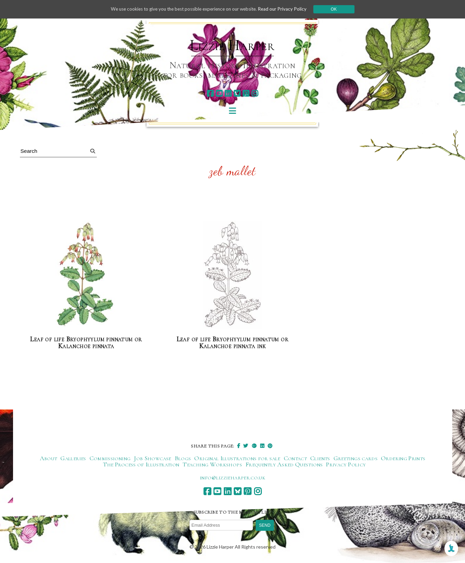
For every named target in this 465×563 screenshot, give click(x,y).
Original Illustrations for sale (237, 458)
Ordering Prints (403, 458)
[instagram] (255, 93)
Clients (320, 458)
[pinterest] (246, 93)
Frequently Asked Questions (284, 464)
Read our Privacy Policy (287, 9)
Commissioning (110, 458)
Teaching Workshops (212, 464)
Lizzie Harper (232, 45)
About (48, 458)
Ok (339, 9)
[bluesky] (237, 93)
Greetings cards (355, 458)
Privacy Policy (345, 464)
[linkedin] (228, 93)
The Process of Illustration (141, 464)
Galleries (73, 458)
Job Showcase (152, 458)
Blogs (183, 458)
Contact (295, 458)
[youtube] (219, 93)
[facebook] (210, 93)
